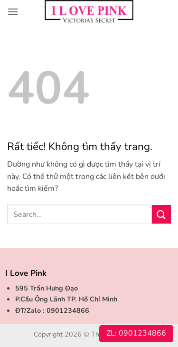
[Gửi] (161, 214)
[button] (13, 11)
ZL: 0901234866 (136, 333)
